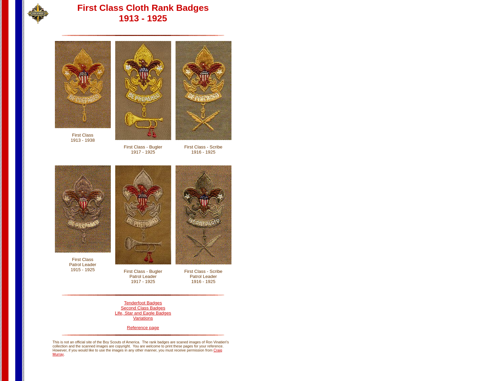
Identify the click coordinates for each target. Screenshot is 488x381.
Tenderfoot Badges (143, 302)
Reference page (143, 327)
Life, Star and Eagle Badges (143, 313)
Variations (143, 318)
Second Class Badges (143, 307)
